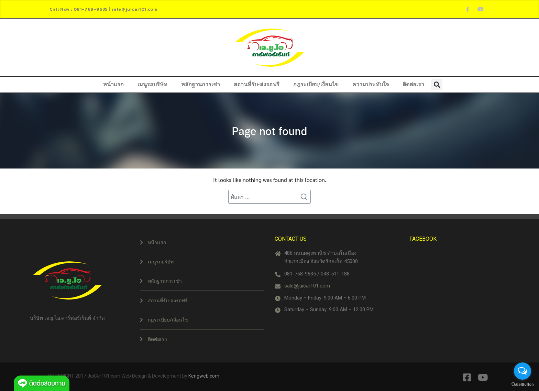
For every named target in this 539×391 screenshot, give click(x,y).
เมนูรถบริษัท (152, 84)
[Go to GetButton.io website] (523, 384)
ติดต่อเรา (413, 84)
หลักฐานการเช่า (200, 84)
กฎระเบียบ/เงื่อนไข (316, 84)
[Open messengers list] (522, 371)
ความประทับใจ (370, 84)
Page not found (269, 131)
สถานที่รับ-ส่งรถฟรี (256, 84)
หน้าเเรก (113, 84)
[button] (436, 84)
